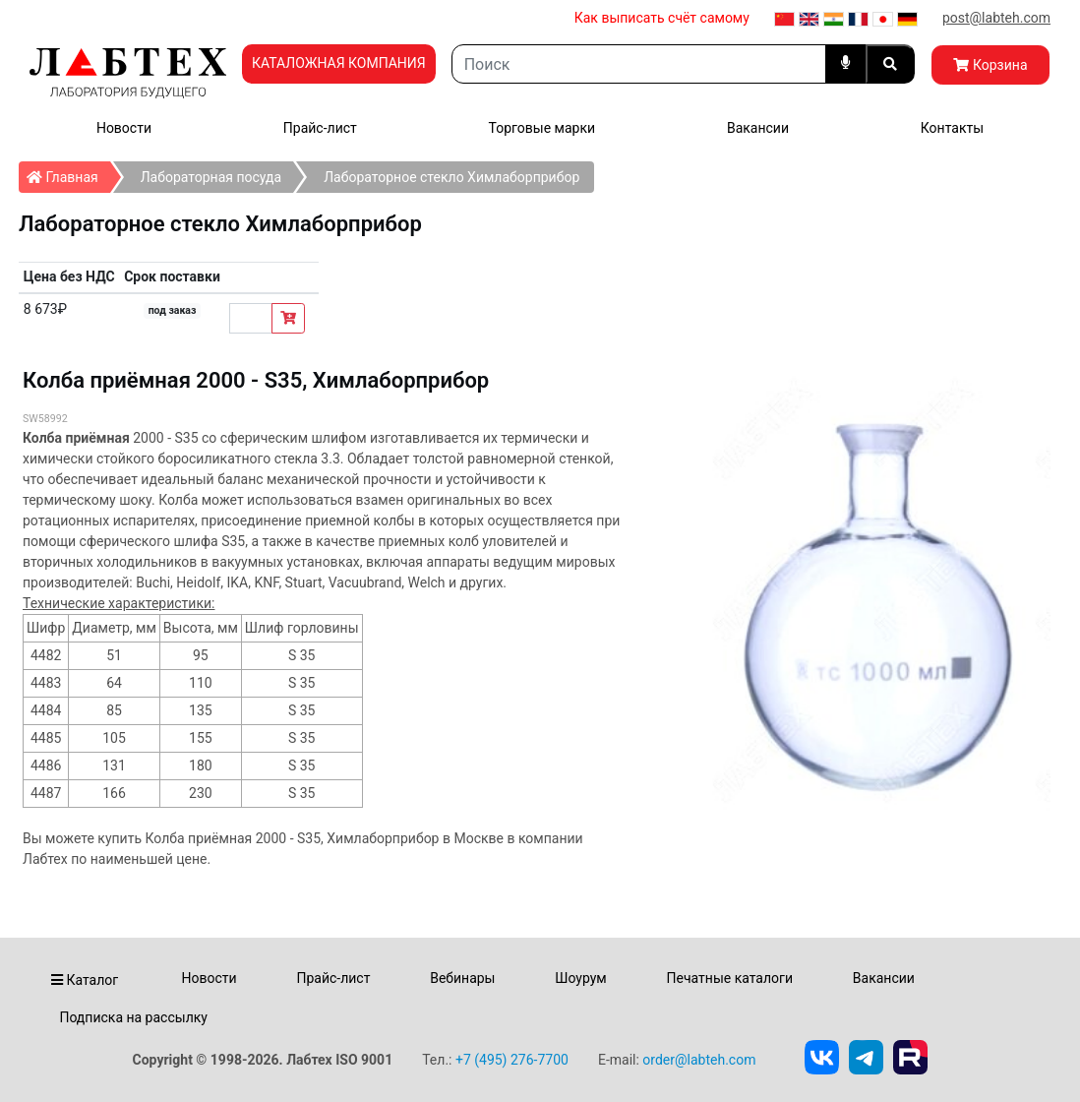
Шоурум (580, 978)
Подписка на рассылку (133, 1017)
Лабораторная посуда (211, 177)
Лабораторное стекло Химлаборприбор (451, 177)
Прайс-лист (320, 128)
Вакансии (758, 128)
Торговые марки (542, 128)
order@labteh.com (698, 1060)
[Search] (638, 64)
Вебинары (462, 978)
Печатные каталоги (730, 978)
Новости (123, 128)
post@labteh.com (996, 18)
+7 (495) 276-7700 (512, 1060)
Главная (68, 173)
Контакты (952, 128)
